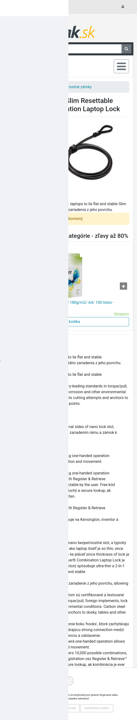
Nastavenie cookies (96, 708)
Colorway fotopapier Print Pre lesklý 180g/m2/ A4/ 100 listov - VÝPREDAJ (61, 305)
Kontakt (19, 6)
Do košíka (68, 321)
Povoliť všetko (37, 708)
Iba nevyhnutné (66, 708)
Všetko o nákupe (44, 6)
